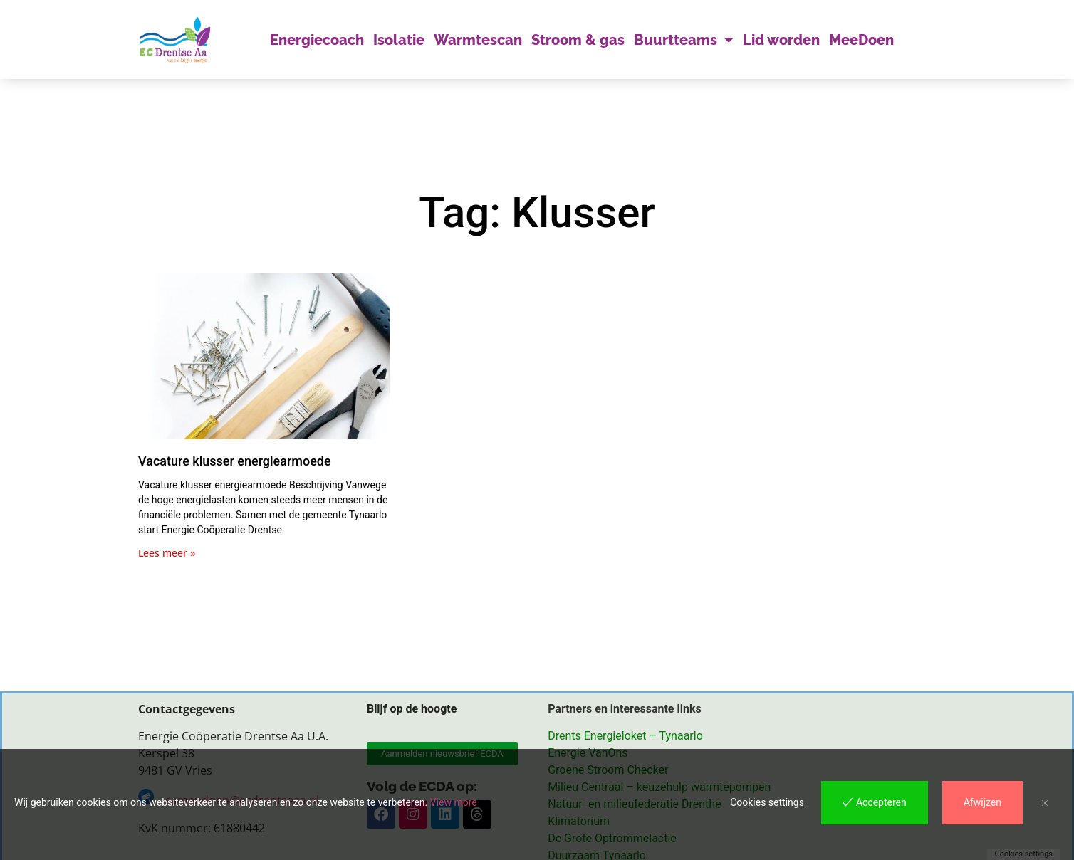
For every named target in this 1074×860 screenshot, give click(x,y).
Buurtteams (684, 40)
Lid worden (781, 39)
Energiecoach (317, 39)
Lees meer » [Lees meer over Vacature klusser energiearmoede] (166, 553)
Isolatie (398, 39)
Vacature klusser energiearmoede (234, 460)
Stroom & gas (578, 39)
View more (453, 802)
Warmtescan (478, 39)
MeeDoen (861, 39)
